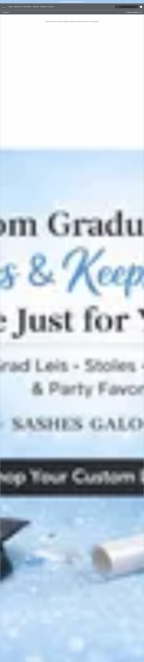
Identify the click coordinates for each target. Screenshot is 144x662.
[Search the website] (136, 6)
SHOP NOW (27, 7)
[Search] (126, 6)
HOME (10, 7)
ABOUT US (18, 7)
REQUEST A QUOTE (47, 7)
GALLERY (36, 7)
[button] (141, 7)
